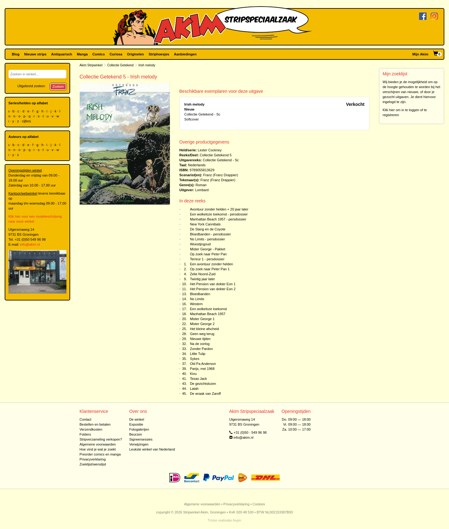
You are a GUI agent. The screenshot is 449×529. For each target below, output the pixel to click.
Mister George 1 (202, 319)
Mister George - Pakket (207, 249)
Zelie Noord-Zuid (202, 274)
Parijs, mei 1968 (202, 369)
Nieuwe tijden (200, 339)
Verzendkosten (91, 429)
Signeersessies (140, 439)
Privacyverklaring (93, 459)
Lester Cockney (209, 150)
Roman (201, 185)
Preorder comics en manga (100, 454)
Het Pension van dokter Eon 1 (212, 284)
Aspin (237, 520)
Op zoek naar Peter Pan (208, 254)
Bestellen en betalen (95, 424)
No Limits (197, 299)
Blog (15, 54)
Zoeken (58, 86)
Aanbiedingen (185, 54)
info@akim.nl (30, 244)
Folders (85, 434)
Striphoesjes (159, 54)
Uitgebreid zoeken (31, 86)
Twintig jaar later (202, 279)
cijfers (27, 121)
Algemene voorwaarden (98, 444)
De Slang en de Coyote (207, 229)
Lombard (202, 190)
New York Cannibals (205, 224)
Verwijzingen (138, 444)
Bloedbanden (200, 294)
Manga (82, 54)
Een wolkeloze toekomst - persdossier (219, 214)
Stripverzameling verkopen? (101, 439)
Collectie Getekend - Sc (221, 160)
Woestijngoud (200, 244)
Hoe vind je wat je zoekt (98, 449)
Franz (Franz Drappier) (220, 175)
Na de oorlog (200, 344)
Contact (85, 419)
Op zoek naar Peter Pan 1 (209, 269)
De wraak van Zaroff (205, 393)
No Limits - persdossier (207, 239)
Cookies (259, 504)
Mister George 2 (202, 324)
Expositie (136, 424)
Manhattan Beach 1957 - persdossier (218, 219)
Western (196, 304)
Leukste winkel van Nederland (152, 449)
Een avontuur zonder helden (211, 264)
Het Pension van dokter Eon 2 (212, 289)
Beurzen (135, 434)
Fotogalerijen (139, 429)
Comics (98, 54)
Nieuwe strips (35, 54)
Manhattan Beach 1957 (207, 314)
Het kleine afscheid (204, 329)
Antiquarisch (61, 54)
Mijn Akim (420, 54)
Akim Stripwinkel (91, 65)
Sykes (194, 359)
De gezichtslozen (203, 383)
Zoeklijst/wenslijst (93, 464)
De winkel (136, 419)
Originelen (135, 54)
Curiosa (115, 54)
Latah (194, 388)
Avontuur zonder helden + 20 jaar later (219, 209)
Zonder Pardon (201, 349)
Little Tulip (197, 354)
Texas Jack (198, 378)
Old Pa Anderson (203, 364)
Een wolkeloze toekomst (208, 309)
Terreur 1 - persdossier (207, 259)
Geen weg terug (202, 334)
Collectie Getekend (120, 65)
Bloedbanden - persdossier (210, 234)
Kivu (193, 373)
